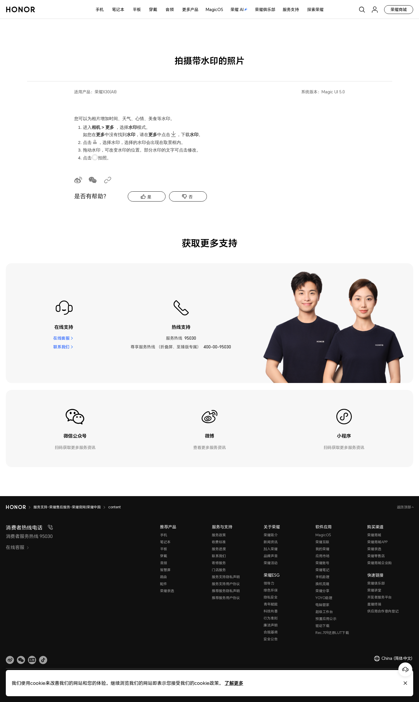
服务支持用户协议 (226, 584)
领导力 (269, 583)
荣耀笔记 (322, 570)
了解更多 (233, 683)
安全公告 (271, 639)
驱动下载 (322, 625)
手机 (99, 9)
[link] (10, 659)
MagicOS (214, 9)
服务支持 (291, 9)
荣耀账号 (322, 563)
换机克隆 (322, 584)
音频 (170, 9)
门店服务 (219, 570)
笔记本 (118, 9)
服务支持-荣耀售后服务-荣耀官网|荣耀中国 (67, 507)
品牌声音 (271, 556)
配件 (163, 584)
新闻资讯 (271, 542)
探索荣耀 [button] (315, 9)
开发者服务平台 (379, 597)
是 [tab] (149, 196)
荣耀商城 (398, 9)
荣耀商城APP (377, 542)
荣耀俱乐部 (265, 9)
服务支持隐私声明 (226, 577)
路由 (163, 577)
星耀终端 (374, 604)
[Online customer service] (405, 669)
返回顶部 (404, 507)
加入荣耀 (271, 549)
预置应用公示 (325, 619)
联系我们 (61, 346)
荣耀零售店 (376, 556)
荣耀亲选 (167, 591)
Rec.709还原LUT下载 (332, 632)
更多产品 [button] (190, 9)
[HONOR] (16, 507)
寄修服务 (219, 563)
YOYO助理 (323, 598)
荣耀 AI (239, 9)
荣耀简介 (271, 535)
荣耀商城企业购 (379, 563)
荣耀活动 (271, 563)
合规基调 (271, 632)
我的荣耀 (322, 549)
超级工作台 (324, 612)
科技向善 (271, 611)
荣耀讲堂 (374, 590)
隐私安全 (271, 597)
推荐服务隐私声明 (226, 591)
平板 (137, 9)
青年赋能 (271, 604)
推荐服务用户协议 (226, 598)
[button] (21, 659)
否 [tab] (191, 196)
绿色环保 (271, 590)
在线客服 (61, 338)
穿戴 (153, 9)
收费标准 (219, 542)
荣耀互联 (322, 542)
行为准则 (271, 618)
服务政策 (219, 535)
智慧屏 (165, 570)
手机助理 (322, 577)
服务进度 (219, 549)
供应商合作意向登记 (383, 611)
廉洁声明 (271, 625)
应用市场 (322, 556)
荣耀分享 (322, 591)
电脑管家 (322, 605)
